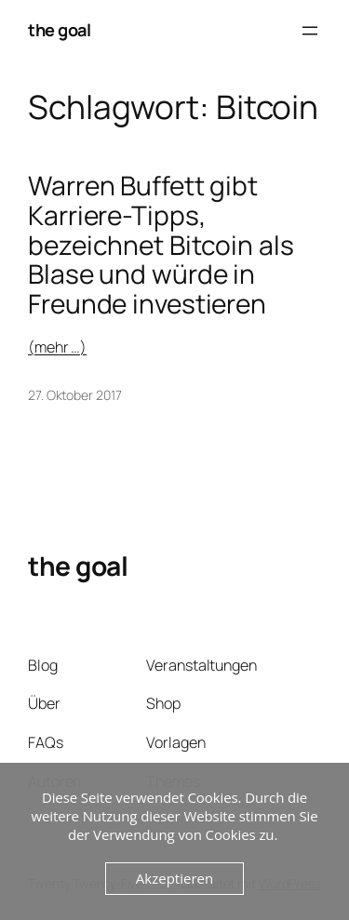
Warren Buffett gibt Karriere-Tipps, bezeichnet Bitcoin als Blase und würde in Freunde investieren (161, 245)
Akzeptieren (174, 878)
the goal (59, 30)
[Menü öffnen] (310, 31)
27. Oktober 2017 (74, 395)
